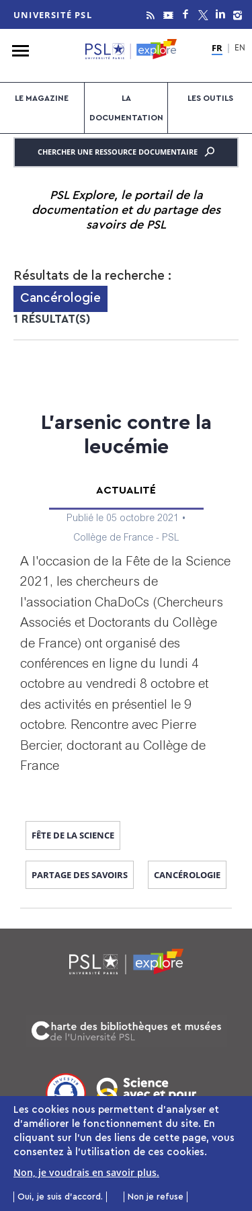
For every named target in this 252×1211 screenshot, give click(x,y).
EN (240, 49)
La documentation (126, 108)
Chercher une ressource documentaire (126, 152)
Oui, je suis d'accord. (60, 1200)
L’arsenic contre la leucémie (126, 435)
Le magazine (42, 98)
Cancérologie (187, 875)
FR (217, 48)
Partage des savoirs (80, 875)
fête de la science (73, 835)
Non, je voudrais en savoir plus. (86, 1175)
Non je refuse (155, 1200)
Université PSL (52, 15)
